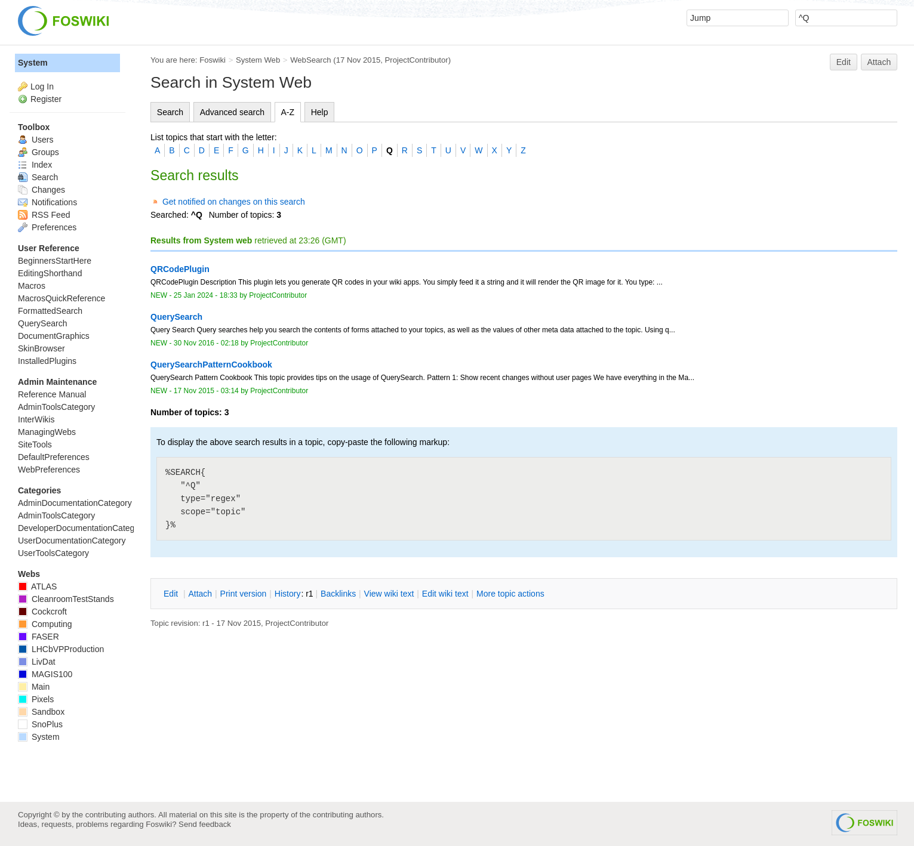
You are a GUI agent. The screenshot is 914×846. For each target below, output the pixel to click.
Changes (41, 189)
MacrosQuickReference (61, 298)
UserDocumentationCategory (72, 540)
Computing (45, 624)
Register (45, 99)
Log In (42, 86)
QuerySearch (42, 323)
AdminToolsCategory (56, 407)
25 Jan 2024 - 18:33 (206, 295)
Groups (38, 152)
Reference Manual (52, 394)
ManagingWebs (47, 432)
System (33, 62)
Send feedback (205, 824)
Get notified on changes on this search (233, 201)
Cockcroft (42, 611)
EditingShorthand (50, 273)
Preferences (47, 227)
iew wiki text (389, 593)
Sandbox (41, 712)
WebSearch (310, 59)
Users (35, 139)
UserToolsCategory (53, 553)
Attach (879, 62)
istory (288, 593)
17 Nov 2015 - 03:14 (206, 391)
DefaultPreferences (54, 457)
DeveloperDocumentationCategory (82, 528)
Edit (843, 62)
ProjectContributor (416, 59)
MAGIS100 (45, 674)
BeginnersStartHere (54, 260)
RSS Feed (44, 215)
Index (35, 164)
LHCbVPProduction (61, 649)
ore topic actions (510, 593)
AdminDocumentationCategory (75, 503)
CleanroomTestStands (66, 599)
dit (172, 593)
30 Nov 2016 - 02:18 (206, 343)
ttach (200, 593)
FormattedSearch (50, 311)
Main (34, 686)
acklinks (338, 593)
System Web (258, 59)
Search (170, 112)
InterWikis (36, 419)
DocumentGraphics (54, 336)
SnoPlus (40, 724)
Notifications (47, 202)
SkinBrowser (41, 348)
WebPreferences (49, 469)
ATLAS (37, 586)
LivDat (37, 661)
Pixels (36, 699)
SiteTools (35, 444)
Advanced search (232, 112)
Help (319, 112)
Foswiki (212, 59)
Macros (31, 286)
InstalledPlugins (47, 361)
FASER (38, 636)
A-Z (288, 112)
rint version (243, 593)
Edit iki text (445, 593)
